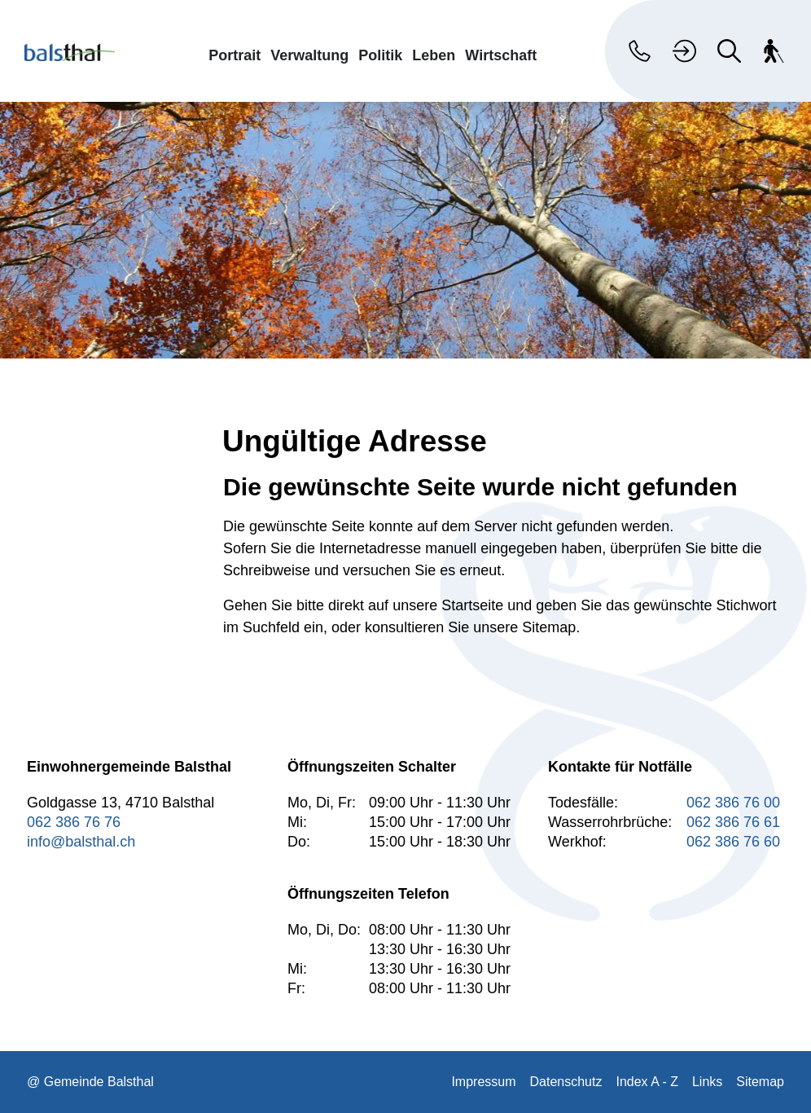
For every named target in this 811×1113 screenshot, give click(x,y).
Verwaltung (309, 55)
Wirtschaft (501, 55)
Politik (380, 55)
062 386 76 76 (74, 822)
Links (707, 1082)
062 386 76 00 (733, 802)
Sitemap (760, 1082)
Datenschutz (566, 1082)
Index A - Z (646, 1082)
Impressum (483, 1082)
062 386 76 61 (733, 822)
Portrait (234, 55)
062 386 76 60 (733, 842)
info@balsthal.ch (81, 842)
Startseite (472, 605)
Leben (433, 55)
